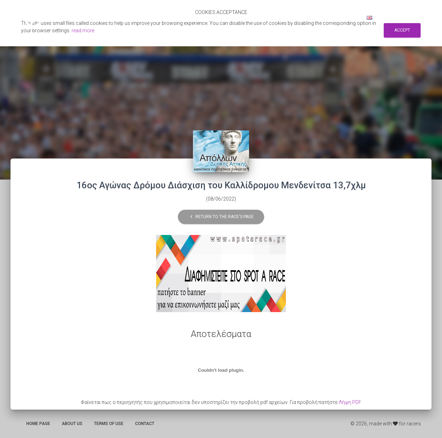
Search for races (287, 17)
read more (83, 30)
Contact (144, 423)
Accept (402, 30)
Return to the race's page (221, 217)
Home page (38, 423)
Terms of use (108, 423)
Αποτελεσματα (239, 17)
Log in (349, 17)
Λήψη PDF (350, 402)
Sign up (325, 17)
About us (72, 423)
